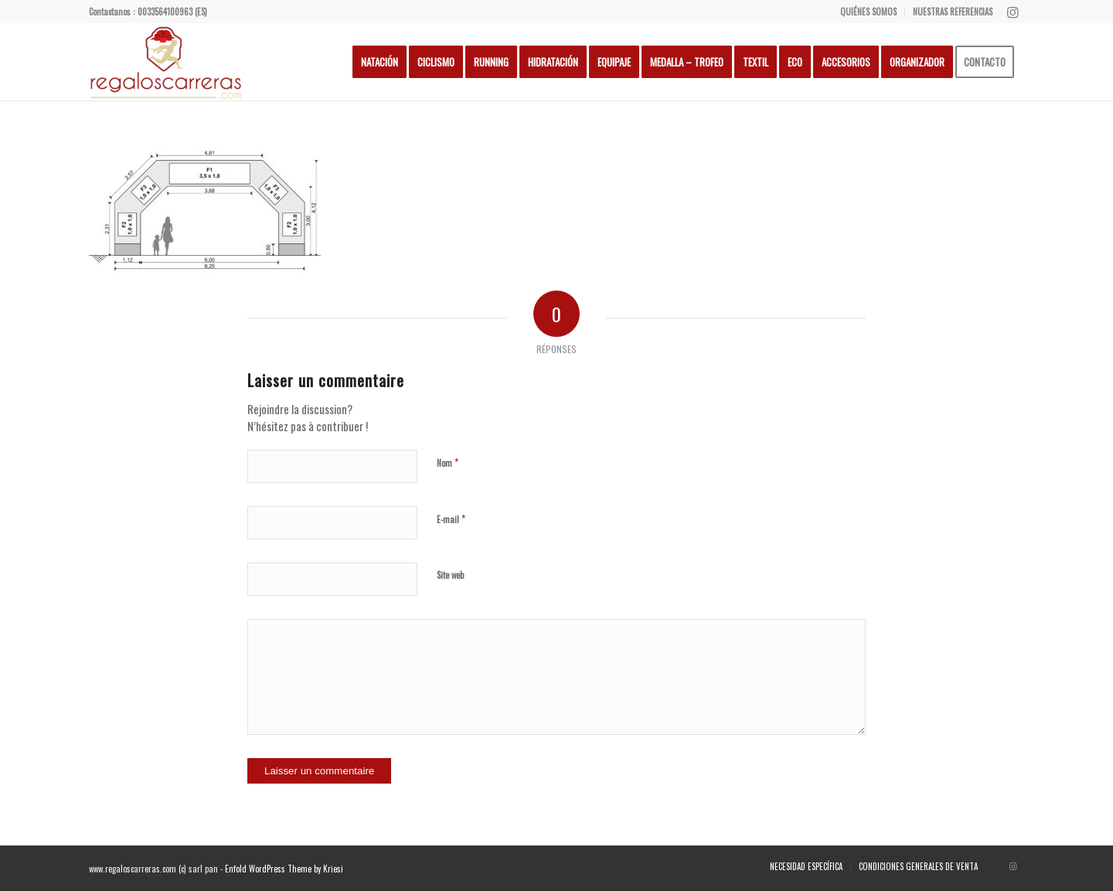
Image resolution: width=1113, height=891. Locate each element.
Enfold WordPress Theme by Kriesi (284, 868)
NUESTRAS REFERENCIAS (952, 11)
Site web (450, 575)
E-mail (451, 518)
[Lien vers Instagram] (1012, 11)
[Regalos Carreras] (166, 61)
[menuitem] (868, 11)
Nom (447, 462)
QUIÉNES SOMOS (868, 11)
